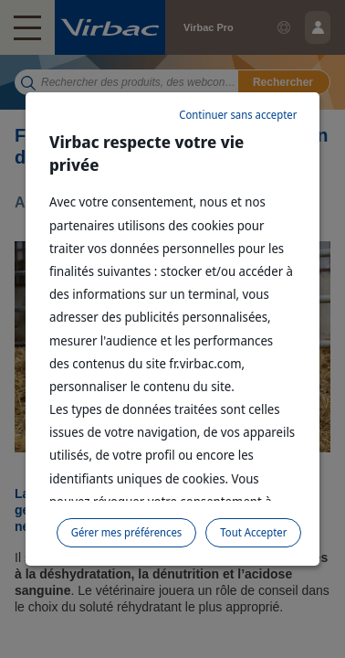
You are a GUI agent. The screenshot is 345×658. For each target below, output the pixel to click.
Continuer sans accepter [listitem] (238, 114)
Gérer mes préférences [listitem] (127, 532)
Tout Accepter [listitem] (253, 532)
